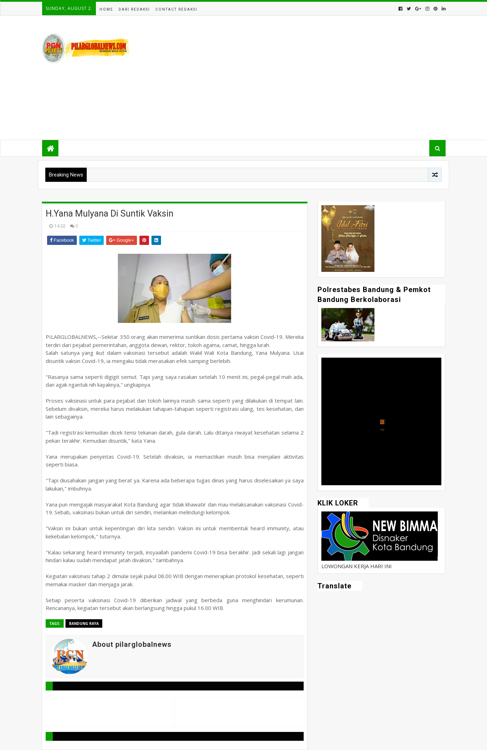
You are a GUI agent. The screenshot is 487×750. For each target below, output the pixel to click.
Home (106, 9)
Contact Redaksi (176, 9)
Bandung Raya (84, 623)
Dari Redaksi (134, 9)
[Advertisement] (316, 77)
